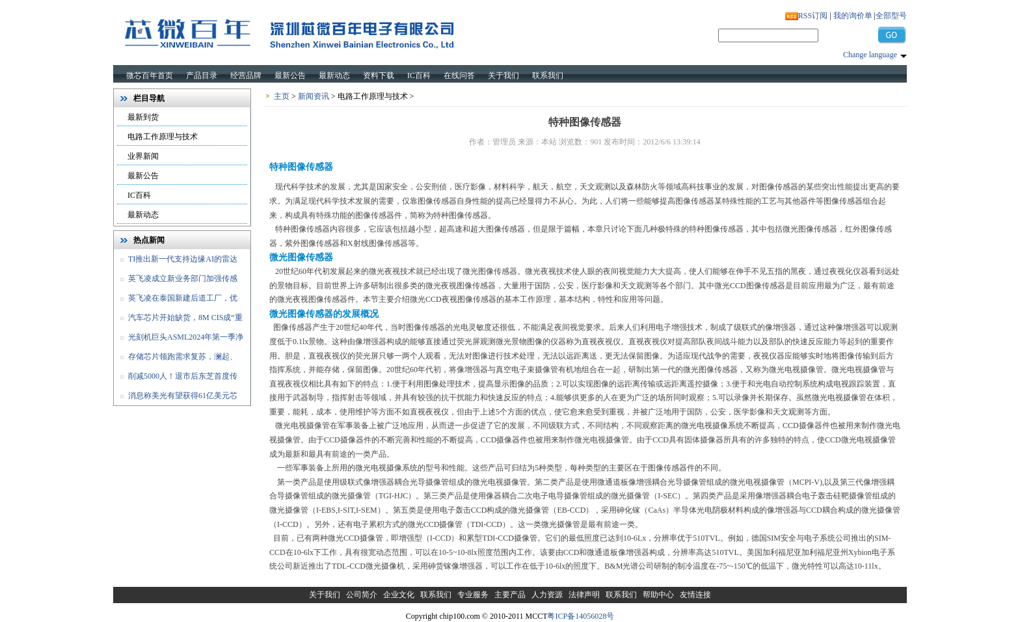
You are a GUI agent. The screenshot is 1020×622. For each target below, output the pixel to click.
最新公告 (290, 75)
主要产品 (510, 594)
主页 (281, 96)
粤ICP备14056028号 (580, 616)
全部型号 (891, 15)
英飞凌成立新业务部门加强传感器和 (175, 281)
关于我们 (503, 75)
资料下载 (378, 75)
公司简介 (361, 594)
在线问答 (459, 75)
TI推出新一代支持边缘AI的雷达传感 (175, 261)
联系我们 (547, 75)
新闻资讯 (313, 96)
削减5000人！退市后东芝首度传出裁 (175, 379)
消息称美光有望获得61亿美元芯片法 (175, 398)
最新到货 (143, 117)
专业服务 (473, 594)
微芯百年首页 (149, 75)
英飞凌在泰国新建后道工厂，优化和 (175, 300)
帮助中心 (658, 594)
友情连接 (695, 594)
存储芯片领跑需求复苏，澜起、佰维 (175, 359)
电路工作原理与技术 (163, 136)
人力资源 (547, 594)
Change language (870, 54)
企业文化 (398, 594)
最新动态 (334, 75)
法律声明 (584, 594)
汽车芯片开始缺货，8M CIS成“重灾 (178, 320)
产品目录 (201, 75)
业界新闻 (143, 156)
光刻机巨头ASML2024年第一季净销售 (178, 339)
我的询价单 (852, 15)
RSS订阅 (812, 15)
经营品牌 (246, 75)
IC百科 (419, 75)
